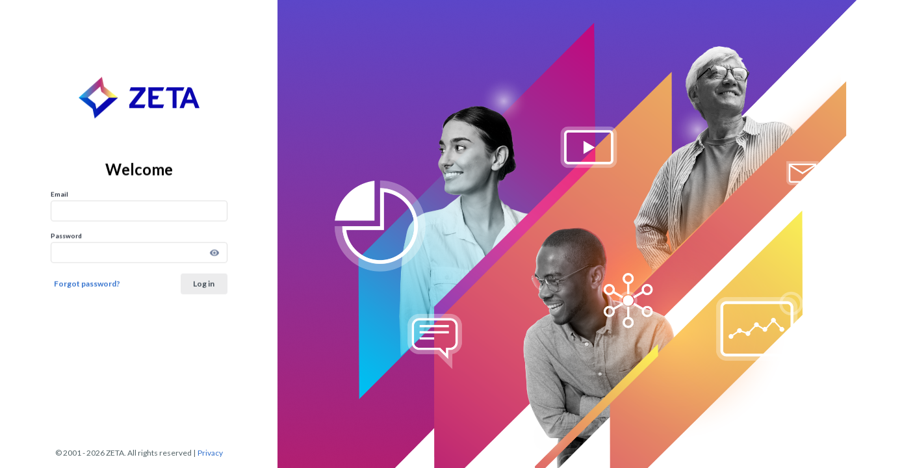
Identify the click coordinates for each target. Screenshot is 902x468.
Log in (203, 283)
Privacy (210, 453)
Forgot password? (87, 283)
